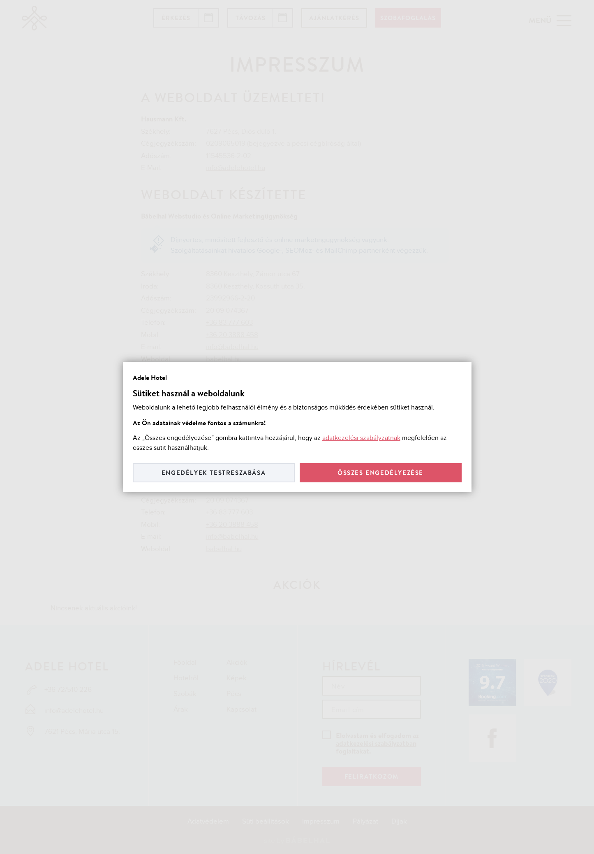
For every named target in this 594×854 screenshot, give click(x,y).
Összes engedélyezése (380, 472)
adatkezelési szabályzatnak (361, 438)
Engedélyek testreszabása (214, 472)
